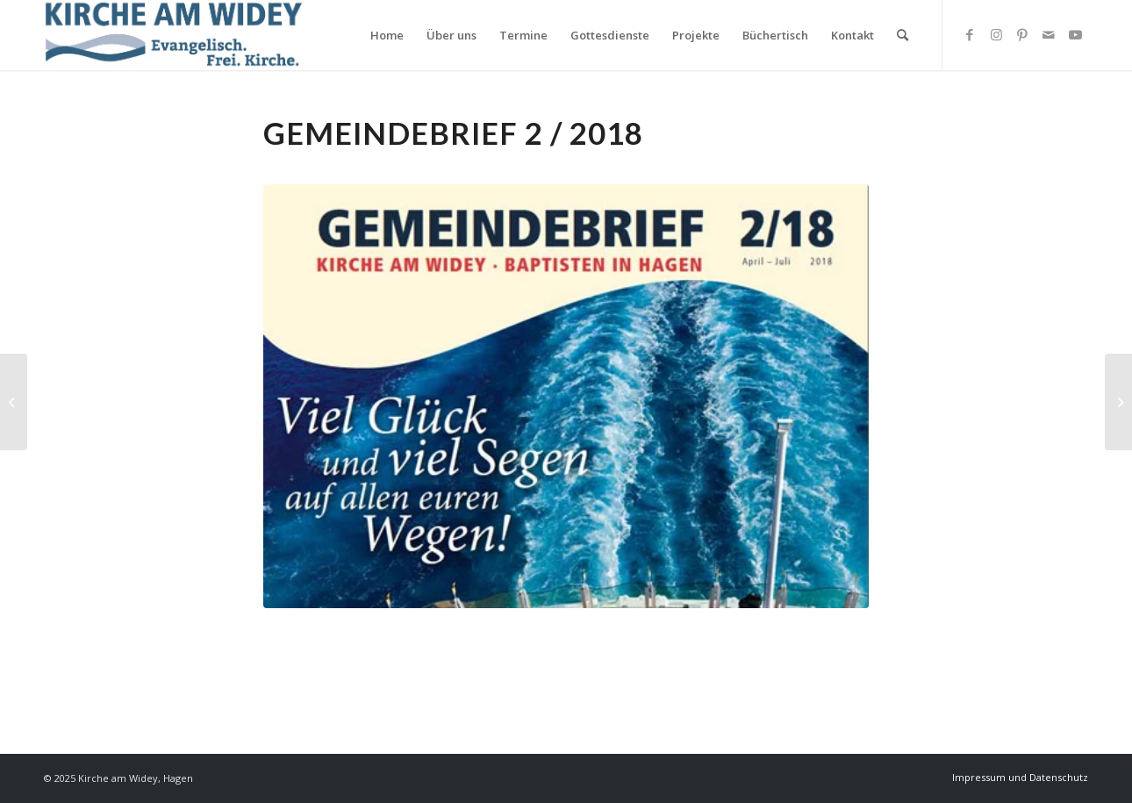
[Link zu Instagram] (996, 34)
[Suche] (902, 35)
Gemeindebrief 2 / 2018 (453, 133)
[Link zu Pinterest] (1022, 34)
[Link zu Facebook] (969, 34)
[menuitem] (387, 35)
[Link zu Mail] (1048, 34)
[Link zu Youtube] (1075, 34)
